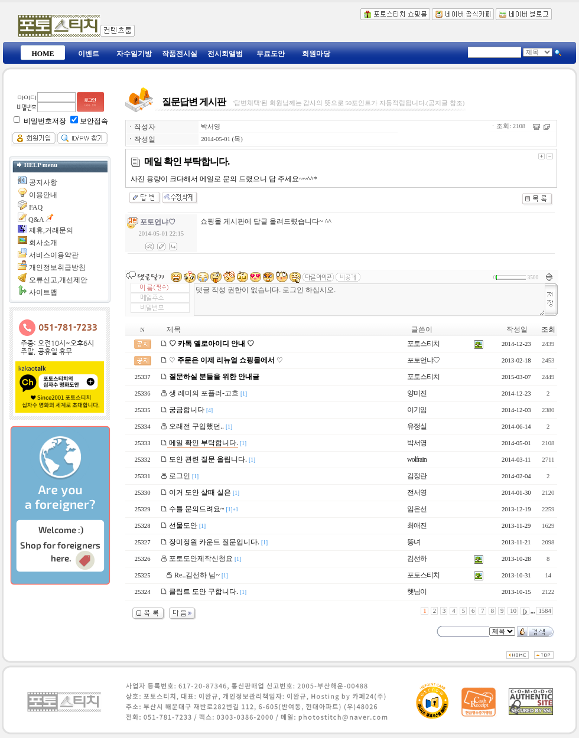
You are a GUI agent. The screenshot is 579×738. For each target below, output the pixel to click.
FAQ (36, 207)
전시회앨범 (225, 54)
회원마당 (316, 54)
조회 (548, 329)
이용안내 (43, 195)
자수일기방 (134, 54)
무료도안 (270, 54)
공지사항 (43, 182)
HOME (43, 54)
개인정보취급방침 (57, 267)
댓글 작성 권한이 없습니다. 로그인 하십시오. (369, 299)
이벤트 (88, 54)
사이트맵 (43, 292)
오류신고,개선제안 (58, 280)
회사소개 (43, 243)
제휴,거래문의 (51, 230)
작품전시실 (179, 54)
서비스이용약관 (54, 255)
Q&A (36, 219)
